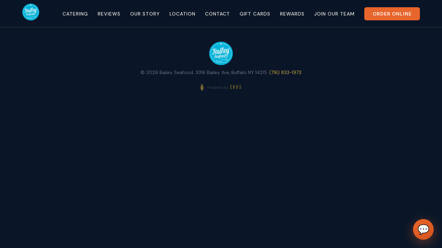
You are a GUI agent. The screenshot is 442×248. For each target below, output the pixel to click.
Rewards (292, 14)
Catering (75, 14)
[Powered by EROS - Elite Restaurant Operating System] (221, 87)
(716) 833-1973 (285, 72)
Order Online (392, 14)
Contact (217, 14)
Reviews (109, 14)
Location (182, 14)
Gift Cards (255, 14)
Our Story (145, 14)
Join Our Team (334, 14)
